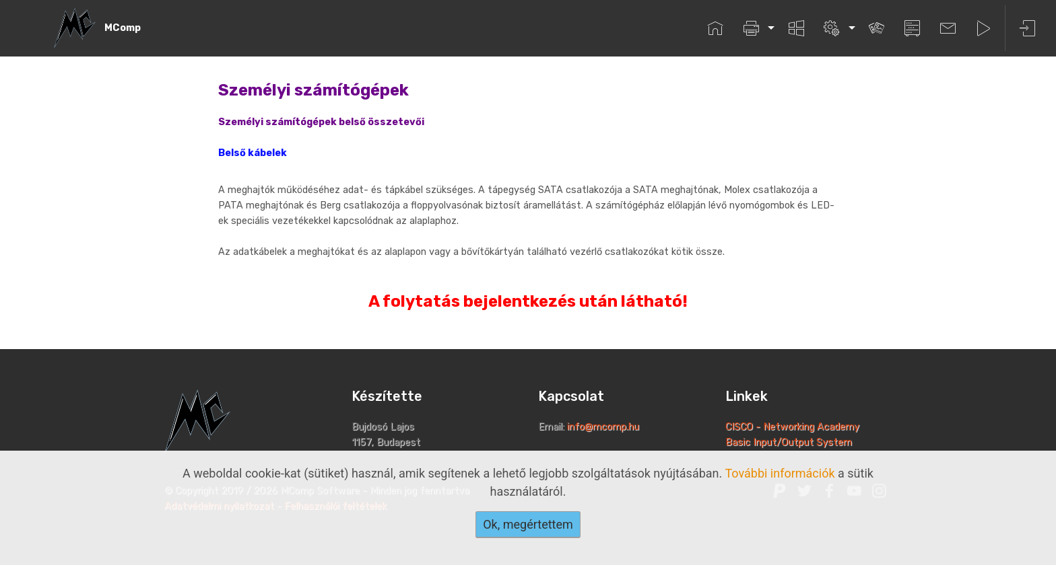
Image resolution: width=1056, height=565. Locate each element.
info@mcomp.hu (603, 426)
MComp (122, 28)
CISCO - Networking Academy (793, 426)
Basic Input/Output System (788, 442)
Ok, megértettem (528, 524)
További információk (779, 473)
